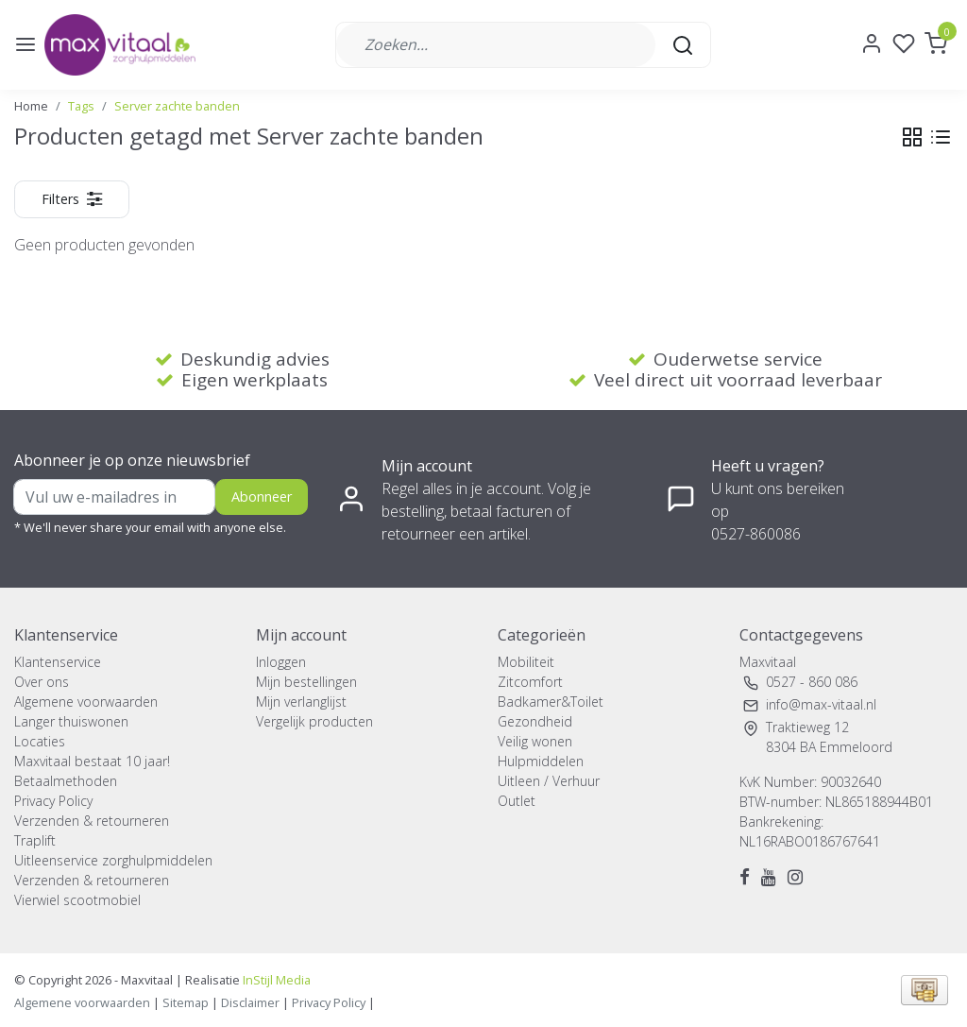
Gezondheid (535, 721)
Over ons (41, 682)
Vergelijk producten (314, 721)
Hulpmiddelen (541, 761)
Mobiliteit (526, 662)
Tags (81, 105)
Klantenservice (57, 662)
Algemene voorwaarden (86, 701)
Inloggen (281, 662)
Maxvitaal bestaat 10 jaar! (92, 761)
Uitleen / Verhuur (549, 781)
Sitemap (185, 1002)
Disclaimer (250, 1002)
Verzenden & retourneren (91, 821)
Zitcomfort (530, 682)
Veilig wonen (535, 741)
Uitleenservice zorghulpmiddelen (113, 860)
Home (31, 105)
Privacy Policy (53, 801)
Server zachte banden (177, 105)
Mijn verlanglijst (301, 701)
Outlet (516, 801)
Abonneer (261, 496)
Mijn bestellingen (306, 682)
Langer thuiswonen (71, 721)
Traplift (35, 840)
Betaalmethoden (65, 781)
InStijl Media (275, 979)
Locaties (39, 741)
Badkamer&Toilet (550, 701)
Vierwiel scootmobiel (77, 900)
